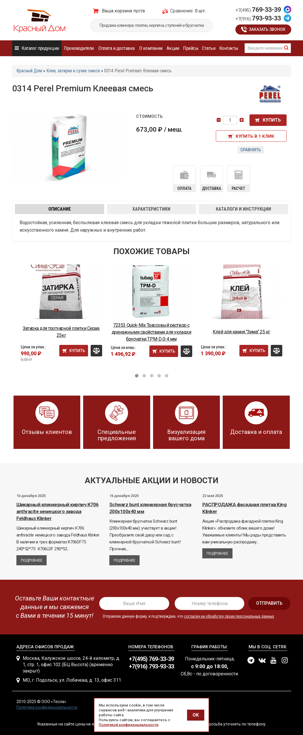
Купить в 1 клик (255, 136)
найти (286, 48)
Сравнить (250, 150)
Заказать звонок (267, 29)
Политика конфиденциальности (46, 707)
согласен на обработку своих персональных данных (229, 616)
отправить (269, 603)
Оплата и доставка (116, 48)
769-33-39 (258, 9)
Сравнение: (182, 11)
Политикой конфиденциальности (128, 725)
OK (196, 715)
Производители (79, 48)
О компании (151, 48)
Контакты (228, 48)
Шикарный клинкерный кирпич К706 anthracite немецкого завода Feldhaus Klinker (57, 511)
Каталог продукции (40, 48)
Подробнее (31, 560)
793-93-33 (258, 18)
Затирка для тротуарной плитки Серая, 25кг (61, 332)
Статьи (208, 48)
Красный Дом (29, 70)
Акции (173, 48)
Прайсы (190, 48)
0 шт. (200, 11)
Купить (272, 120)
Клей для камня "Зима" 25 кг (241, 332)
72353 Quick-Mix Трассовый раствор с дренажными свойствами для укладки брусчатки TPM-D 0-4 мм (151, 332)
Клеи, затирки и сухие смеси (73, 70)
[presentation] (53, 607)
